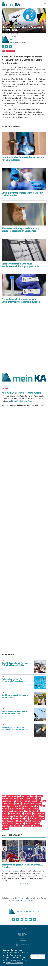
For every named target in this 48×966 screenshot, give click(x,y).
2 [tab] (23, 883)
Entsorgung (33, 818)
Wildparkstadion (30, 816)
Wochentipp (40, 806)
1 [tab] (20, 883)
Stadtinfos (13, 798)
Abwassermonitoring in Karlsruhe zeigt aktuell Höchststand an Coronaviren (20, 229)
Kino (32, 803)
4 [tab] (27, 883)
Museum (38, 803)
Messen (27, 798)
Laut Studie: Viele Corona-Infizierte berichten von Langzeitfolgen (23, 158)
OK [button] (38, 956)
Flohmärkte (6, 826)
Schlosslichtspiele (8, 821)
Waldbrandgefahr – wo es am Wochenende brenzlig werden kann (15, 728)
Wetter (11, 803)
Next (43, 848)
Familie (32, 806)
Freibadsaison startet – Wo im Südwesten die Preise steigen (13, 680)
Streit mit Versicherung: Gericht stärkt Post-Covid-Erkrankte (23, 194)
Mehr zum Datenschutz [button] (14, 963)
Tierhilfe (18, 803)
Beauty (12, 823)
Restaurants (27, 808)
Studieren (25, 806)
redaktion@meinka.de (25, 900)
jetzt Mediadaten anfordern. (24, 401)
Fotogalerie (20, 823)
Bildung (42, 801)
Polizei (21, 798)
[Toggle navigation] (44, 4)
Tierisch (15, 801)
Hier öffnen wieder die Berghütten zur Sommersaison (15, 696)
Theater (4, 813)
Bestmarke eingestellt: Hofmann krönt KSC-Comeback (23, 866)
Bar (26, 818)
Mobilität (5, 798)
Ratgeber (28, 811)
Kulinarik (27, 801)
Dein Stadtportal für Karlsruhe (24, 911)
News (8, 796)
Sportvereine (6, 818)
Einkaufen (35, 801)
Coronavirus (11, 51)
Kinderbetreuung (18, 818)
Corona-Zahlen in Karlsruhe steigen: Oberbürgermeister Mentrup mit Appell (21, 300)
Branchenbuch (7, 811)
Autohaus (5, 828)
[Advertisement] (24, 339)
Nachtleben (19, 816)
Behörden (41, 813)
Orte (34, 813)
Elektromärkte (37, 826)
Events (33, 796)
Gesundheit (6, 806)
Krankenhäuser (18, 811)
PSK (39, 798)
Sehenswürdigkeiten (16, 813)
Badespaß (26, 803)
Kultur (34, 798)
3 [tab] (25, 883)
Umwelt (4, 803)
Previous (4, 848)
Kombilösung (6, 801)
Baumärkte (26, 826)
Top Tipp (28, 823)
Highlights (40, 816)
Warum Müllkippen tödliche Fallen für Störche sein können (15, 712)
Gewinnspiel (16, 806)
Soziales (5, 808)
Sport (23, 796)
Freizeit (40, 796)
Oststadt (5, 823)
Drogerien (36, 823)
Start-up (41, 818)
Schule (12, 808)
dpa (11, 39)
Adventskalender (7, 816)
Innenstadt (28, 813)
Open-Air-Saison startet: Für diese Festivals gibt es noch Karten (15, 664)
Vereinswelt (37, 821)
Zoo (21, 801)
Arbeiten (18, 808)
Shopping (36, 811)
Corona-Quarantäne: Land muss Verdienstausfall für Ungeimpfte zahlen (21, 265)
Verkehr (35, 808)
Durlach (28, 821)
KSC (28, 796)
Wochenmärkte (16, 826)
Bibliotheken (20, 821)
